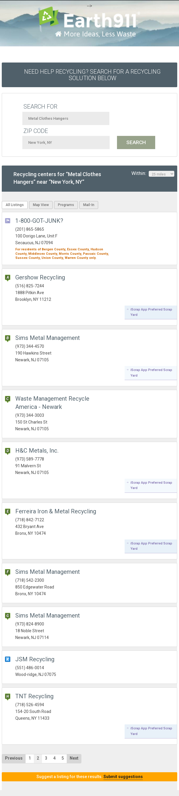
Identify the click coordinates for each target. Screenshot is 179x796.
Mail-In (88, 205)
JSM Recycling (34, 659)
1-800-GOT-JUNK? (39, 220)
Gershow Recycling (40, 277)
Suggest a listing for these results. (89, 776)
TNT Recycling (34, 696)
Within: (152, 173)
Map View (41, 205)
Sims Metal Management (47, 337)
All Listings (15, 205)
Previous (14, 758)
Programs (66, 205)
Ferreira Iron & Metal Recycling (55, 511)
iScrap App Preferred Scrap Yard (151, 312)
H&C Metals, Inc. (36, 450)
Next (74, 758)
